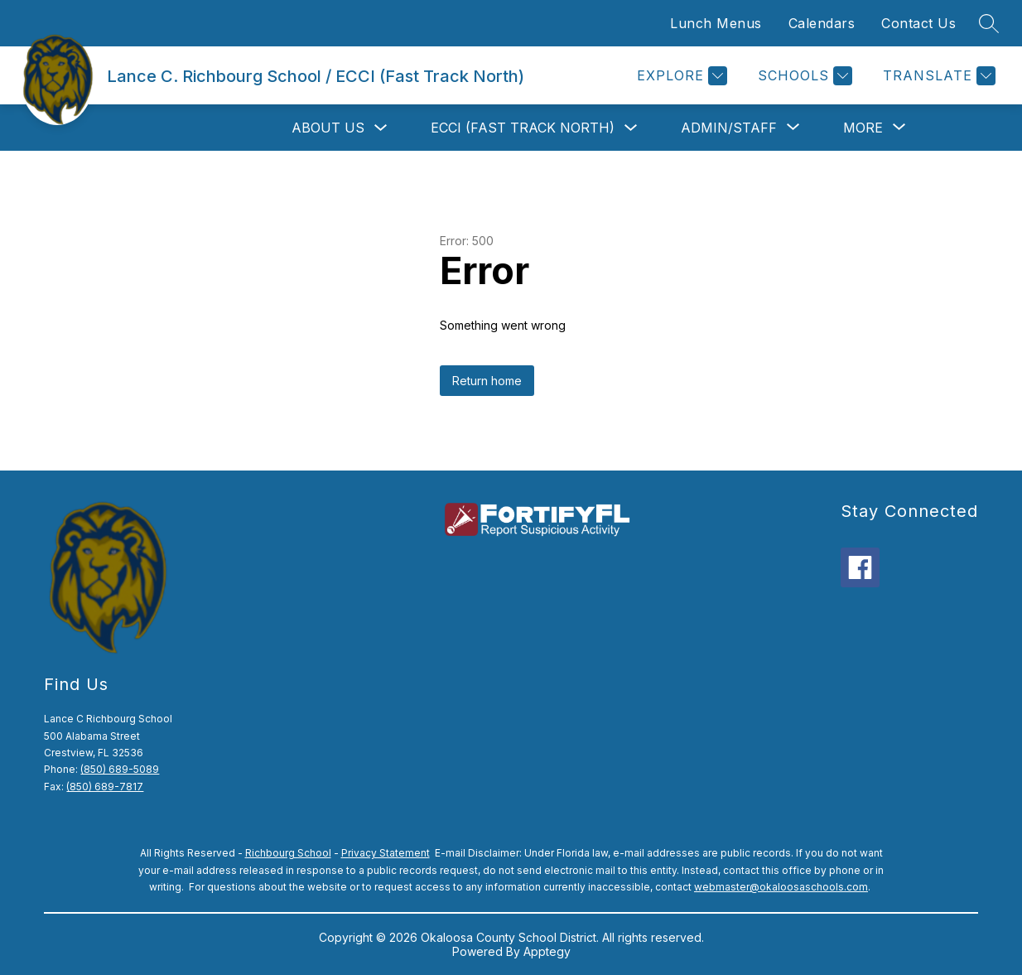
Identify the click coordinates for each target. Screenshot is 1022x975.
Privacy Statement (385, 853)
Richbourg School (288, 853)
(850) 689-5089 (119, 769)
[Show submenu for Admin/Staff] (729, 128)
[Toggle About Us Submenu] (381, 128)
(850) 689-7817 (104, 786)
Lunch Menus (716, 23)
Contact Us (918, 23)
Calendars (822, 23)
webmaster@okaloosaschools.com (781, 887)
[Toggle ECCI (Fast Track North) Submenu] (631, 128)
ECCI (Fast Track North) (523, 127)
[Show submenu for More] (863, 128)
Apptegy (547, 951)
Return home (487, 381)
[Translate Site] (937, 75)
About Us (328, 127)
